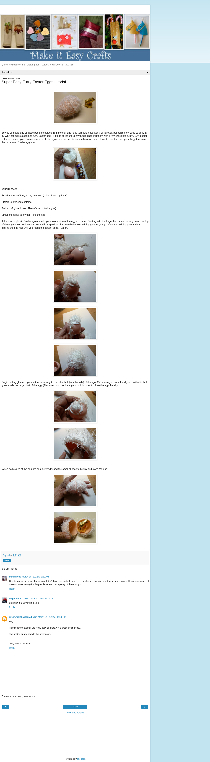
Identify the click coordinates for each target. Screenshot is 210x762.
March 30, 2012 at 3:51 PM (42, 598)
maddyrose (15, 576)
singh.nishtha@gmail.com (23, 617)
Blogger (81, 759)
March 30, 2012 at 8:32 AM (35, 576)
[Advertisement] (75, 9)
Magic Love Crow (18, 598)
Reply (12, 589)
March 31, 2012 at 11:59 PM (52, 617)
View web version (75, 712)
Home (75, 707)
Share (6, 560)
